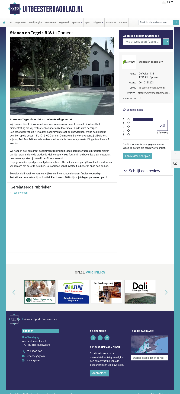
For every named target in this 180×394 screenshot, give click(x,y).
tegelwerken (21, 192)
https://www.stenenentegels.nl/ (155, 93)
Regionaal (64, 22)
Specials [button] (76, 22)
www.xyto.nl (33, 360)
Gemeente (50, 22)
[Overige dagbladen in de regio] (149, 357)
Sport (88, 22)
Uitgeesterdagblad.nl (53, 9)
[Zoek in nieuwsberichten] (156, 22)
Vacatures (111, 22)
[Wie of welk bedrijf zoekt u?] (142, 41)
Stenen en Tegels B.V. (151, 61)
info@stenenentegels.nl (152, 87)
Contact (123, 22)
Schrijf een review (141, 170)
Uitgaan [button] (97, 22)
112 (10, 22)
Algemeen (20, 22)
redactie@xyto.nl (36, 356)
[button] (10, 293)
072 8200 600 (34, 351)
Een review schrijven (137, 156)
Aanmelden (99, 373)
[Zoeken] (176, 22)
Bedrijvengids (35, 22)
